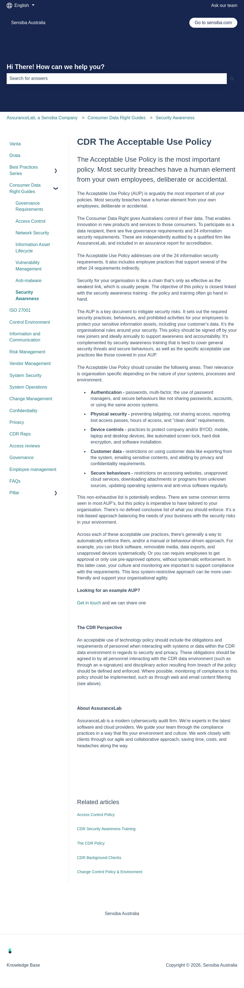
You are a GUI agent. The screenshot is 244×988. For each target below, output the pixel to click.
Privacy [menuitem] (16, 422)
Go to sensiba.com (213, 22)
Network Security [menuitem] (32, 232)
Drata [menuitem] (14, 155)
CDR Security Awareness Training (106, 829)
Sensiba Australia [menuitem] (122, 913)
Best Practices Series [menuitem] (23, 170)
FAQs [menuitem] (15, 481)
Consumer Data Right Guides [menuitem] (25, 188)
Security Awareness (175, 117)
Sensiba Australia (28, 22)
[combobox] (117, 78)
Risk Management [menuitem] (27, 351)
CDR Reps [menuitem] (20, 434)
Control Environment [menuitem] (29, 322)
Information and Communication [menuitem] (24, 336)
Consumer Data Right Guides (116, 117)
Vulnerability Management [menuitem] (28, 265)
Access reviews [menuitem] (24, 446)
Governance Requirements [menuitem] (29, 206)
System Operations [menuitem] (28, 387)
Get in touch (89, 603)
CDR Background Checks (99, 857)
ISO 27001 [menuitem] (20, 310)
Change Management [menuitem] (30, 398)
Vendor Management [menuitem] (30, 363)
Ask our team (224, 5)
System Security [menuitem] (25, 375)
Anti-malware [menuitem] (28, 280)
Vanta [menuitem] (15, 143)
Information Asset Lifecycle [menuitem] (33, 247)
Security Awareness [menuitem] (27, 295)
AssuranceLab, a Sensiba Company (42, 117)
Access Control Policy (96, 814)
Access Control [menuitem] (31, 221)
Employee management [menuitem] (32, 469)
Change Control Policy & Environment (109, 872)
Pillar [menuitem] (14, 492)
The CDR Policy (91, 843)
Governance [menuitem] (21, 457)
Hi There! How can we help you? (56, 66)
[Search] (232, 78)
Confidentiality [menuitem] (23, 410)
